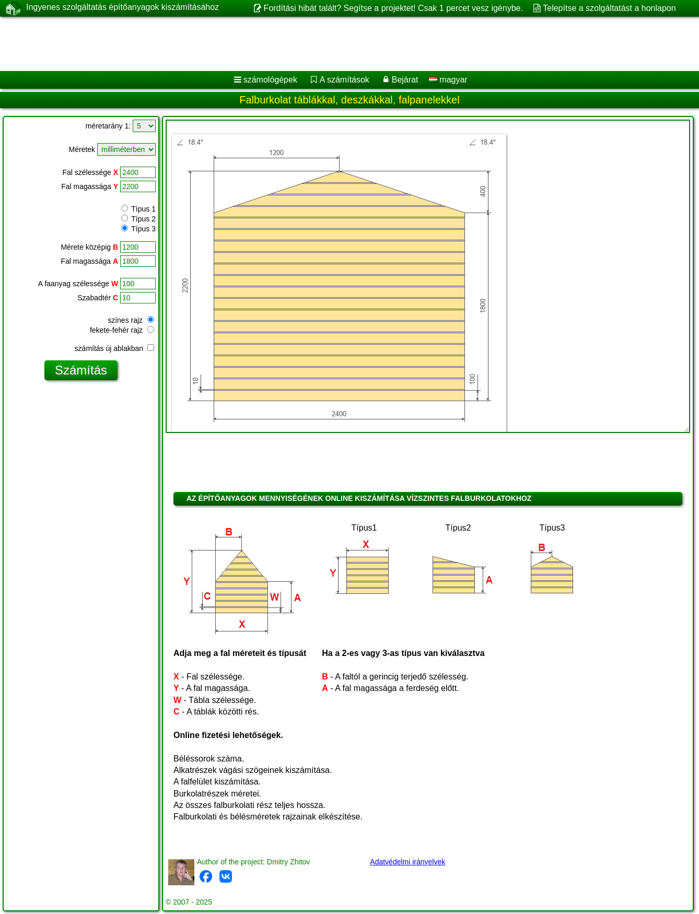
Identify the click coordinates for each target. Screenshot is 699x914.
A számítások (344, 79)
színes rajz (131, 320)
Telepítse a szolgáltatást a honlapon (609, 8)
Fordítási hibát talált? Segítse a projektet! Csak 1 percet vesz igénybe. (393, 8)
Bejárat (405, 79)
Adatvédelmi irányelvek (407, 862)
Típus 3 (138, 229)
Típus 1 (138, 209)
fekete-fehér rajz (122, 330)
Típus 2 (138, 219)
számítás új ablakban (114, 348)
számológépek (270, 79)
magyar (448, 79)
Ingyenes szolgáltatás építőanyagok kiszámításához (122, 8)
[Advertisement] (317, 43)
